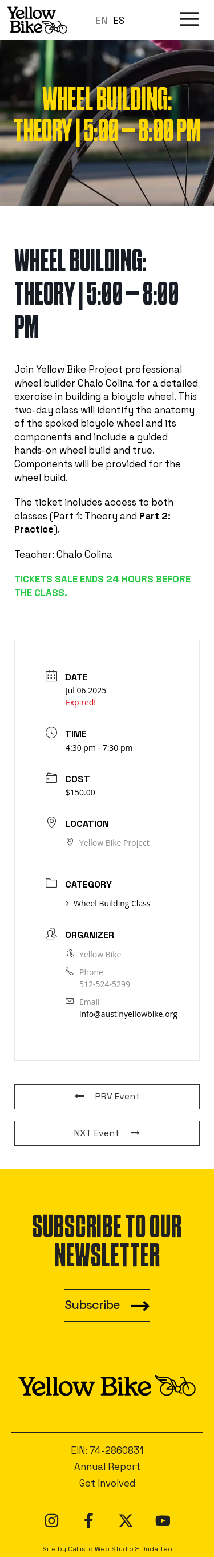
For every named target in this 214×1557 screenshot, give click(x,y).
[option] (118, 21)
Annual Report (107, 1466)
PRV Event (107, 1096)
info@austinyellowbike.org (128, 1013)
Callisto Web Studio (101, 1548)
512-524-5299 (104, 984)
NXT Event (107, 1133)
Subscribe (92, 1304)
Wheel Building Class (108, 903)
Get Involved (107, 1483)
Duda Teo (156, 1548)
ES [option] (118, 20)
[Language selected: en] (112, 20)
